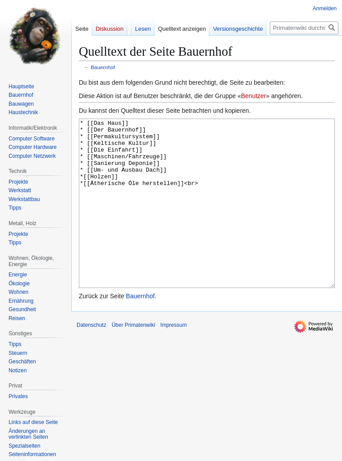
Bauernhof (103, 67)
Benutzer (253, 95)
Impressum (173, 358)
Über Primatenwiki (133, 358)
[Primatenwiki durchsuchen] (304, 27)
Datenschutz (91, 358)
